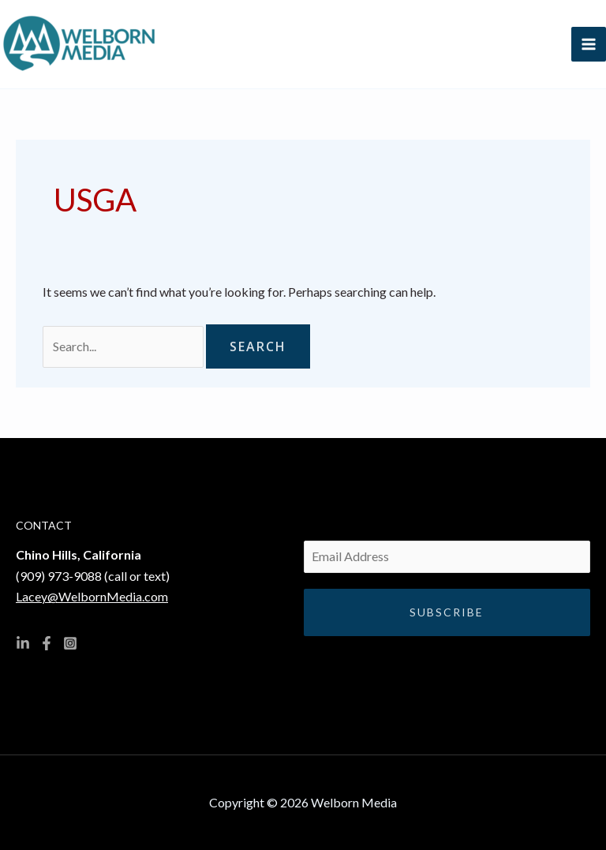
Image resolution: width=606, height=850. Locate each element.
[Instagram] (70, 643)
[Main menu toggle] (588, 44)
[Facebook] (46, 643)
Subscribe (447, 612)
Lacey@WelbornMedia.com (92, 596)
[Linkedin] (23, 643)
